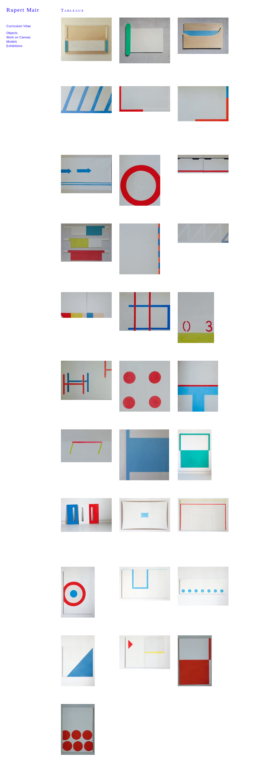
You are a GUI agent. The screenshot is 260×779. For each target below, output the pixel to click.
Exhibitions (14, 46)
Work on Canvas (18, 37)
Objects (12, 33)
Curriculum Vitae (18, 26)
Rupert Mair (22, 10)
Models (11, 41)
